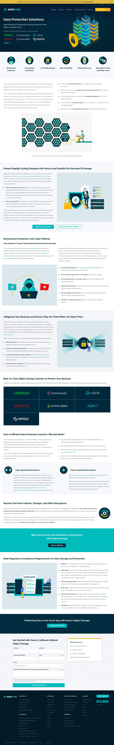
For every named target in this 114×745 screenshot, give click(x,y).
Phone (51, 655)
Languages (100, 5)
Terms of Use (33, 742)
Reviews (49, 723)
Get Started (103, 696)
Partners (90, 10)
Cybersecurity (23, 728)
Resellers (66, 718)
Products (61, 10)
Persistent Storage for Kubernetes (28, 736)
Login (93, 5)
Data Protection (23, 723)
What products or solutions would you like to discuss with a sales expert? (38, 669)
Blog (48, 720)
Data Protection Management (81, 657)
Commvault (45, 355)
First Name (16, 648)
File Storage (22, 705)
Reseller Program (69, 720)
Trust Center (48, 742)
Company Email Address (19, 655)
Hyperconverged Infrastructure (27, 720)
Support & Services (80, 10)
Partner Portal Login (70, 723)
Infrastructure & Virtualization (27, 731)
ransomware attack (34, 248)
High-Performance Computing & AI (29, 733)
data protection (9, 334)
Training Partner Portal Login (72, 726)
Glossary (49, 725)
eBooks (49, 707)
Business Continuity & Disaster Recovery (30, 718)
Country (15, 662)
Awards (84, 707)
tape (20, 201)
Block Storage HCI (24, 702)
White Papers (50, 705)
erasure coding (82, 475)
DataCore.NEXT (86, 699)
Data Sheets (50, 702)
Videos (49, 715)
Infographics (50, 712)
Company (88, 5)
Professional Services (70, 705)
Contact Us (85, 715)
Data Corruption (77, 649)
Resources (69, 10)
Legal (40, 742)
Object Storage (23, 707)
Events (49, 718)
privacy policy (22, 681)
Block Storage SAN (24, 699)
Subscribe (99, 704)
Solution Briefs (51, 710)
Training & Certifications (71, 702)
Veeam (38, 355)
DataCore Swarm (22, 176)
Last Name (41, 648)
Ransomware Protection (80, 646)
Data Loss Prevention (79, 653)
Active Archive (23, 726)
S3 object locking (83, 267)
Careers (84, 712)
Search (108, 5)
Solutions (53, 10)
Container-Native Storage (26, 710)
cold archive (104, 596)
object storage (45, 176)
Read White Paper (57, 625)
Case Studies (50, 699)
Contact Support (68, 710)
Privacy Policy (23, 742)
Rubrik (8, 357)
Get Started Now (38, 685)
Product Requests (69, 707)
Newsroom (85, 702)
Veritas (13, 357)
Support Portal (68, 699)
